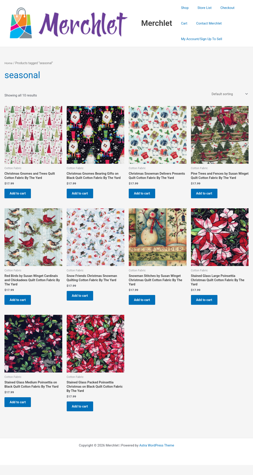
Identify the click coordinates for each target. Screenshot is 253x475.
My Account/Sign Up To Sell (200, 39)
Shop (183, 8)
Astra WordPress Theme (157, 455)
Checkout (222, 8)
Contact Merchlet (192, 23)
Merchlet (156, 23)
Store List (201, 8)
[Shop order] (229, 94)
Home (8, 63)
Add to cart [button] (19, 194)
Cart (239, 8)
